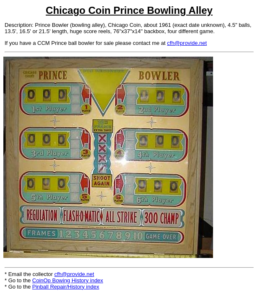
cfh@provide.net (187, 43)
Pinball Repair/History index (65, 287)
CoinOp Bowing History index (67, 280)
